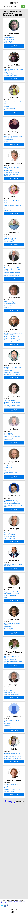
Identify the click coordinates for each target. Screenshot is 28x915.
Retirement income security (11, 768)
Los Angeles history (9, 878)
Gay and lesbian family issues (12, 406)
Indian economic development (11, 509)
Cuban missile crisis (9, 586)
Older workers (8, 764)
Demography (8, 403)
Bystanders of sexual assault (12, 438)
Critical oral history (9, 584)
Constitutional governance (11, 299)
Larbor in (7, 254)
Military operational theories (12, 548)
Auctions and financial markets (12, 839)
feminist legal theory (10, 805)
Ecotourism (7, 659)
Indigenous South (11, 654)
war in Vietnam (9, 583)
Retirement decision (9, 766)
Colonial (9, 37)
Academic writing (9, 76)
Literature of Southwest (13, 146)
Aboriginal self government (11, 655)
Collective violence (9, 439)
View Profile (14, 50)
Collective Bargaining (10, 260)
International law (8, 332)
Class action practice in (11, 291)
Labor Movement (10, 256)
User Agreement (9, 902)
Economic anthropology (10, 657)
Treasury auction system (12, 835)
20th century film (11, 726)
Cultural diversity (9, 474)
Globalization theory (9, 329)
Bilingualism (7, 693)
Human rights (8, 330)
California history (9, 874)
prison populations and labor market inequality (13, 364)
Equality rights (8, 802)
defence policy (11, 545)
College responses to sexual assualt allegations (12, 442)
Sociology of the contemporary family (12, 400)
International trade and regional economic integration (13, 223)
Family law (7, 804)
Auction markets (8, 837)
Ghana (6, 117)
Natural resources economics (12, 516)
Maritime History (8, 43)
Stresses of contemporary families (11, 182)
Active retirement (9, 185)
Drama (6, 151)
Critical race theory (9, 115)
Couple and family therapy (11, 187)
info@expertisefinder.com (15, 901)
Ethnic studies (8, 479)
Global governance (9, 220)
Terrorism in (10, 436)
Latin (8, 472)
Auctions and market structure (12, 840)
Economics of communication (12, 366)
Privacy (3, 902)
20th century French (9, 728)
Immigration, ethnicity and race (12, 876)
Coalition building (9, 258)
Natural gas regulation (10, 515)
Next (14, 893)
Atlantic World (8, 41)
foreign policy (9, 327)
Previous (9, 891)
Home (23, 901)
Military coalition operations (12, 546)
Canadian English (9, 695)
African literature (9, 147)
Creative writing (8, 78)
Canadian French (9, 696)
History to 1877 (9, 39)
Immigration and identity (11, 79)
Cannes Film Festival (10, 730)
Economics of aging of (13, 762)
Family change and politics (11, 404)
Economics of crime (9, 368)
